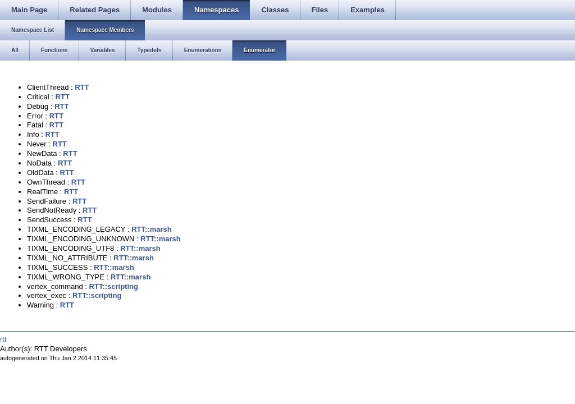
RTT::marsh (151, 229)
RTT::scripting (113, 286)
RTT (82, 87)
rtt (3, 339)
